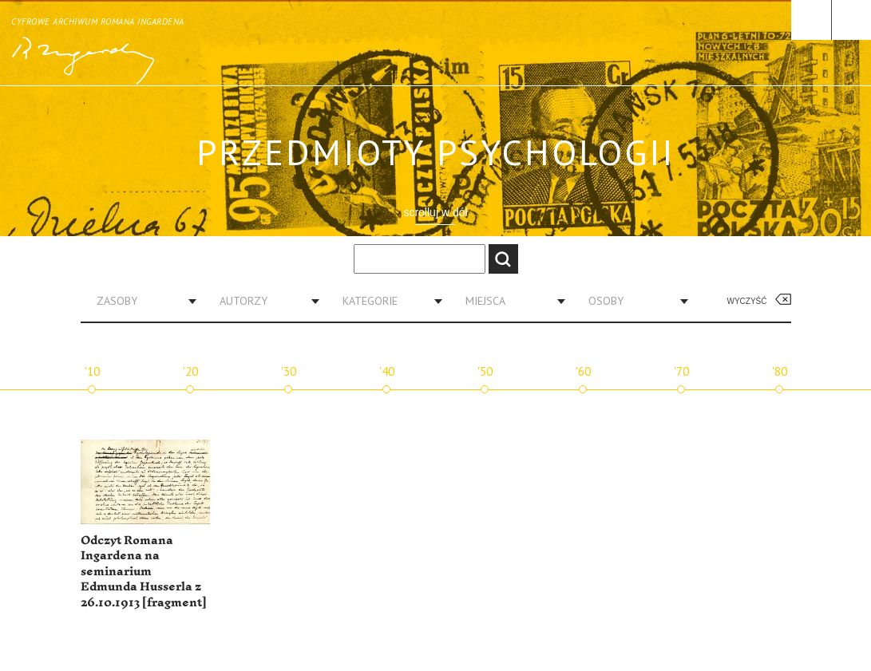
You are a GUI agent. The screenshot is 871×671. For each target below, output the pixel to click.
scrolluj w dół (435, 212)
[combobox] (140, 301)
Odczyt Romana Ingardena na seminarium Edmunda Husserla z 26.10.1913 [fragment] (144, 572)
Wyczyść (747, 301)
